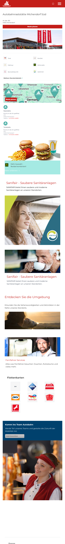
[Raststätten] (7, 3)
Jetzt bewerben (14, 436)
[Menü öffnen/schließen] (59, 3)
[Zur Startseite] (53, 4)
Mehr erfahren (12, 171)
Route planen (32, 27)
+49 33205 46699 (13, 118)
